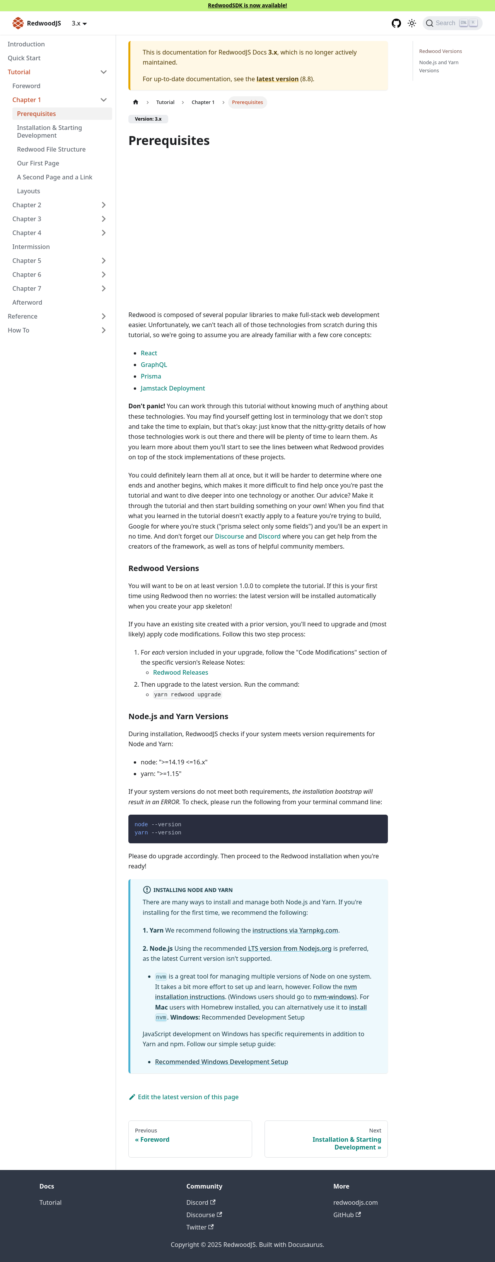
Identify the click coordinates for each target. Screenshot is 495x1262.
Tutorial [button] (19, 72)
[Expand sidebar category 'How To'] (103, 330)
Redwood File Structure (51, 149)
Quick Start (24, 58)
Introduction (26, 44)
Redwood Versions (440, 51)
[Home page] (135, 102)
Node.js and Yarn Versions (439, 66)
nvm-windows (334, 997)
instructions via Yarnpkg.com (295, 930)
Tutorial (50, 1202)
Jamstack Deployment (173, 388)
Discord (269, 536)
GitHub (347, 1215)
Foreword (26, 86)
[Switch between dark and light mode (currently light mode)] (412, 23)
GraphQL (154, 364)
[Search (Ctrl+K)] (453, 23)
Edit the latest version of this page (183, 1097)
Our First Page (38, 163)
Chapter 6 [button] (26, 274)
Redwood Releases (180, 672)
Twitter (200, 1227)
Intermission (31, 246)
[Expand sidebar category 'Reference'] (103, 316)
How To (18, 330)
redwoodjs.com (355, 1202)
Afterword (27, 302)
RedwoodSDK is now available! (247, 5)
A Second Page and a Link (54, 177)
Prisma (151, 376)
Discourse (229, 536)
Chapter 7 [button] (26, 288)
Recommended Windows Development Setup (221, 1061)
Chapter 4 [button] (26, 233)
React (149, 353)
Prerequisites (36, 113)
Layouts (28, 191)
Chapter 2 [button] (26, 205)
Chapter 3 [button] (26, 219)
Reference (23, 316)
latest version (277, 79)
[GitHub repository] (396, 23)
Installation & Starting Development (49, 131)
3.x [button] (76, 23)
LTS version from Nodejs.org (290, 948)
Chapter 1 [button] (26, 100)
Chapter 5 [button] (26, 260)
